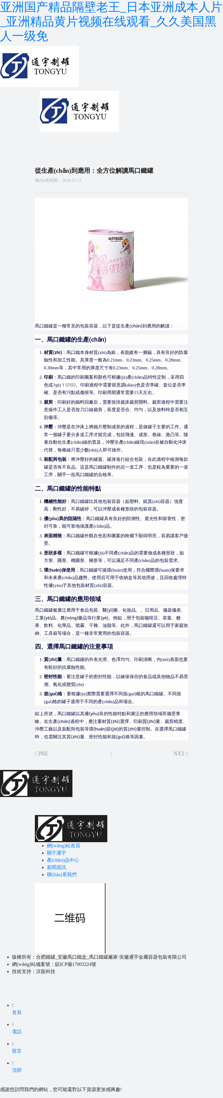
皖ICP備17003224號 (75, 964)
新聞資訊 (56, 867)
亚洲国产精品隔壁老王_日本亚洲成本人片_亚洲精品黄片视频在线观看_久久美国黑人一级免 (111, 21)
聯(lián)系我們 (62, 874)
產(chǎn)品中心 (63, 860)
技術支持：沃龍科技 (33, 971)
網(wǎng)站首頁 (63, 845)
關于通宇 (56, 852)
